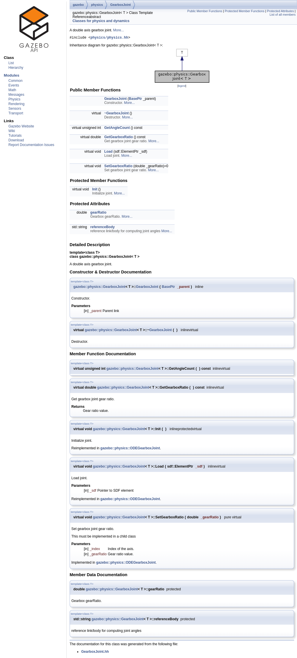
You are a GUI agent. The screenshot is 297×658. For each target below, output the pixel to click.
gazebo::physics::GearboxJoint (99, 288)
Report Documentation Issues (31, 145)
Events (13, 85)
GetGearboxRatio (118, 138)
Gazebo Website (21, 126)
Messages (16, 95)
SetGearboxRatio (118, 167)
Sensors (14, 109)
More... (118, 30)
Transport (15, 113)
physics (97, 4)
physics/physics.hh (109, 38)
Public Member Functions (204, 11)
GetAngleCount (117, 129)
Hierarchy (15, 68)
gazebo (78, 4)
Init (94, 190)
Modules (11, 75)
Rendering (16, 104)
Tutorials (15, 136)
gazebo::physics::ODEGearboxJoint (130, 449)
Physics (14, 99)
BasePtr (135, 100)
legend (181, 86)
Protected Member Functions (245, 11)
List (11, 63)
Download (16, 140)
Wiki (11, 131)
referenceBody (102, 228)
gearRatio (98, 213)
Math (12, 90)
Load (108, 152)
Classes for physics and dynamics (101, 21)
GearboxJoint (120, 4)
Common (15, 81)
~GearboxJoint (116, 114)
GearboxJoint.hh (95, 652)
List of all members (283, 14)
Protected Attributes (280, 11)
